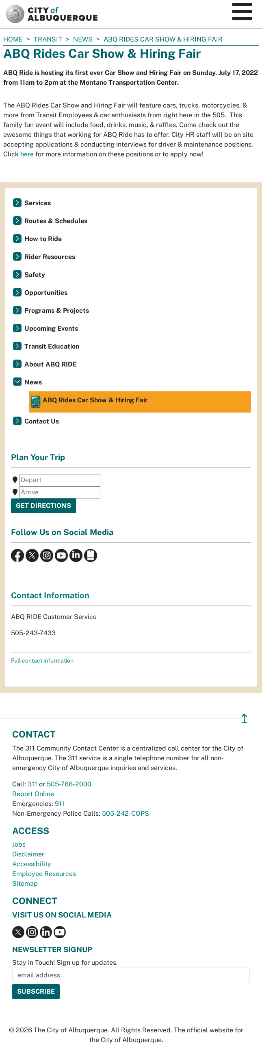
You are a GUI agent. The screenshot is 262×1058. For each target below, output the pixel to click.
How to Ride (43, 239)
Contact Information (50, 595)
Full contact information (42, 660)
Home (13, 39)
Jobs (19, 844)
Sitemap (25, 883)
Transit (48, 39)
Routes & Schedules (55, 221)
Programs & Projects (56, 310)
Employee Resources (44, 874)
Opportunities (45, 292)
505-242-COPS (125, 813)
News (83, 39)
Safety (34, 275)
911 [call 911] (60, 804)
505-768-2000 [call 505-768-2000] (69, 784)
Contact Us (41, 421)
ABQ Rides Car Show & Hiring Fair (89, 401)
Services (37, 203)
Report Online (33, 794)
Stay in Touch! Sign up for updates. (65, 962)
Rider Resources (49, 257)
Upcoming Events (51, 328)
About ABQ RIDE (50, 364)
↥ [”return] (244, 718)
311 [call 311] (32, 784)
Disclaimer (28, 854)
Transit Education (51, 346)
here (27, 154)
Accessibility (31, 864)
